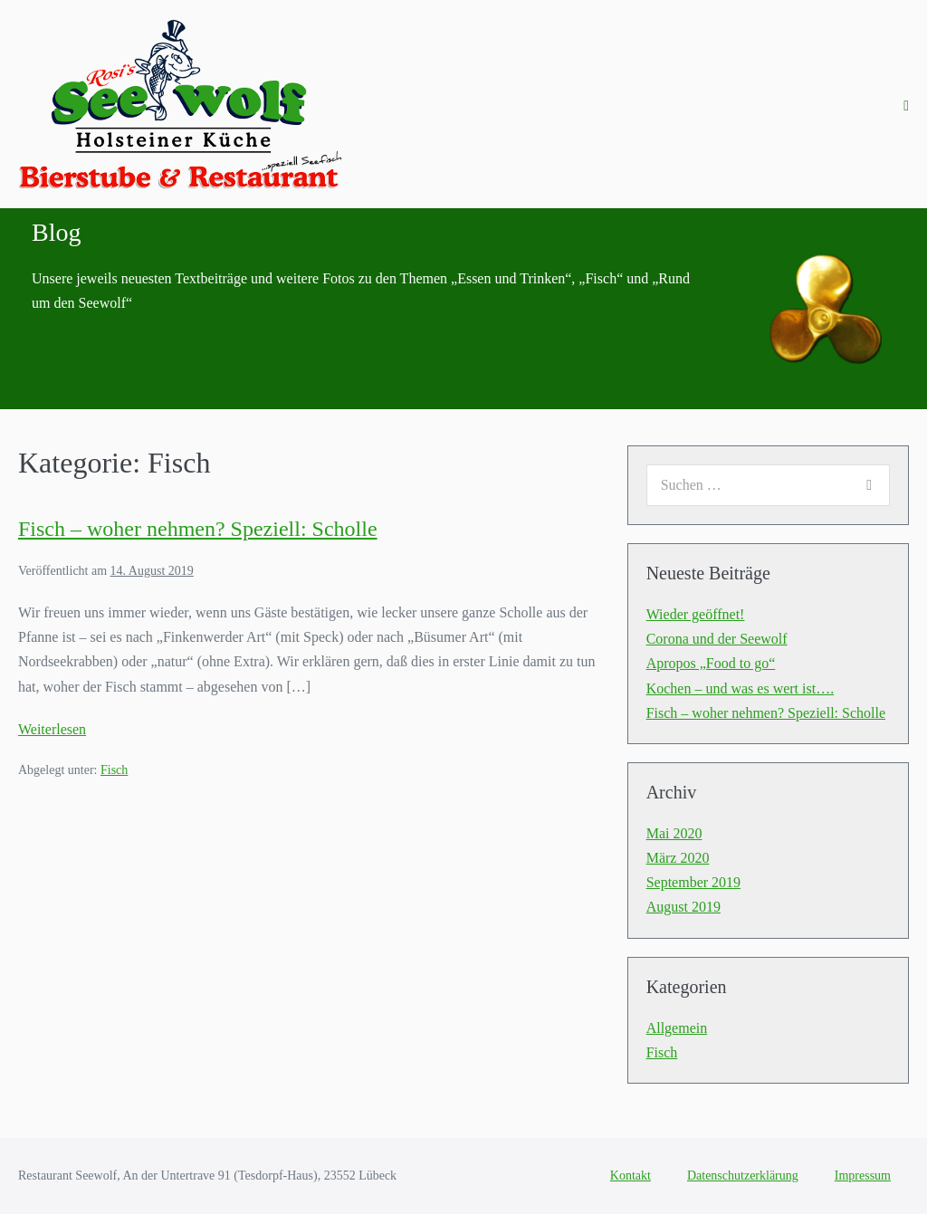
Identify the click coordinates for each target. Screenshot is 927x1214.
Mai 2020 (674, 833)
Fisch (114, 770)
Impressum (863, 1175)
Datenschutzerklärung (742, 1175)
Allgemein (677, 1028)
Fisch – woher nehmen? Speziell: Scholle (197, 528)
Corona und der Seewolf (717, 638)
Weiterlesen (52, 729)
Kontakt (630, 1175)
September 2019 (693, 882)
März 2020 (678, 857)
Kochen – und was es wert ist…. (740, 688)
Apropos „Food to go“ (711, 663)
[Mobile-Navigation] (906, 106)
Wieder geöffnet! (695, 614)
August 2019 (683, 906)
